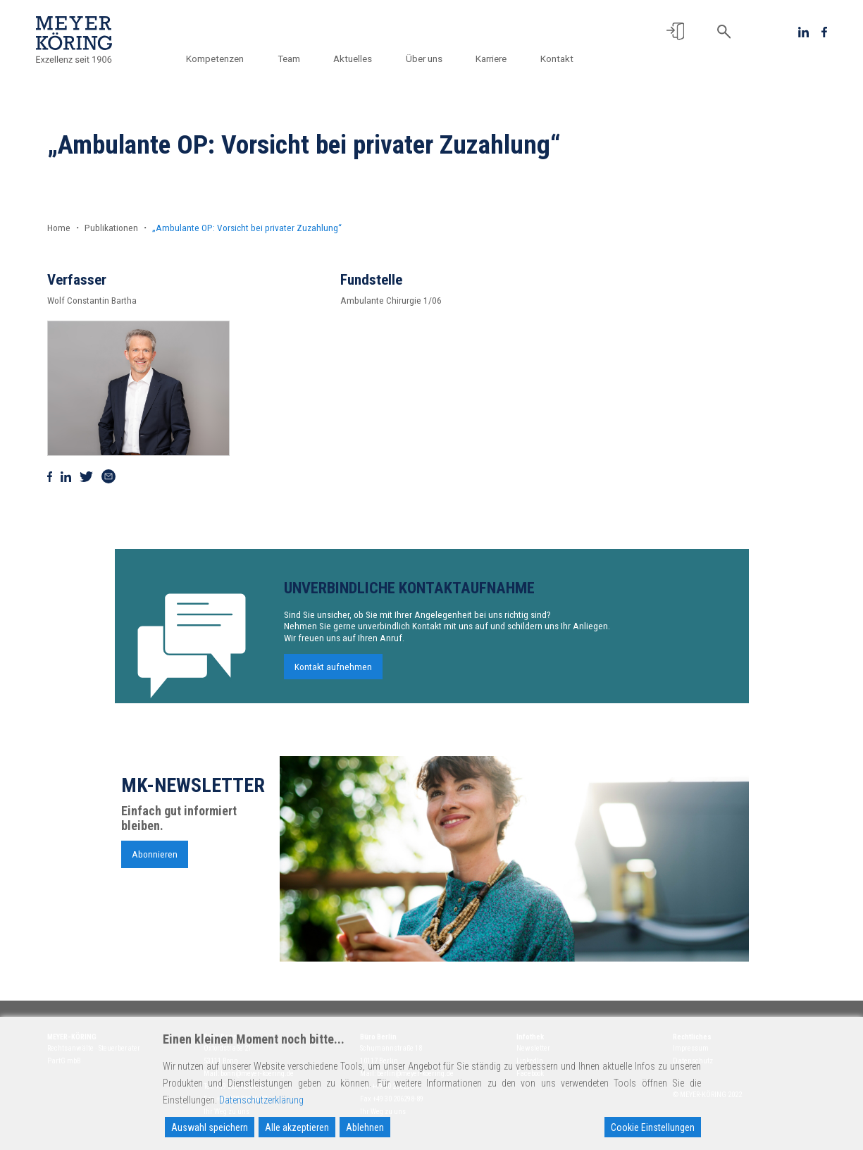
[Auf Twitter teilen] (86, 476)
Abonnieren (155, 857)
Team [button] (289, 58)
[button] (675, 31)
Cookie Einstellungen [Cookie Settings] (653, 1127)
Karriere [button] (491, 58)
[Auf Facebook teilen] (50, 476)
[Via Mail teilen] (108, 476)
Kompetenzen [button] (215, 58)
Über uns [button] (424, 58)
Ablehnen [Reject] (365, 1127)
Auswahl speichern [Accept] (209, 1127)
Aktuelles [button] (352, 58)
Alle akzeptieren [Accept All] (297, 1127)
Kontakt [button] (556, 58)
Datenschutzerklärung (261, 1100)
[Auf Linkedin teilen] (66, 476)
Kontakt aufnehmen (333, 670)
